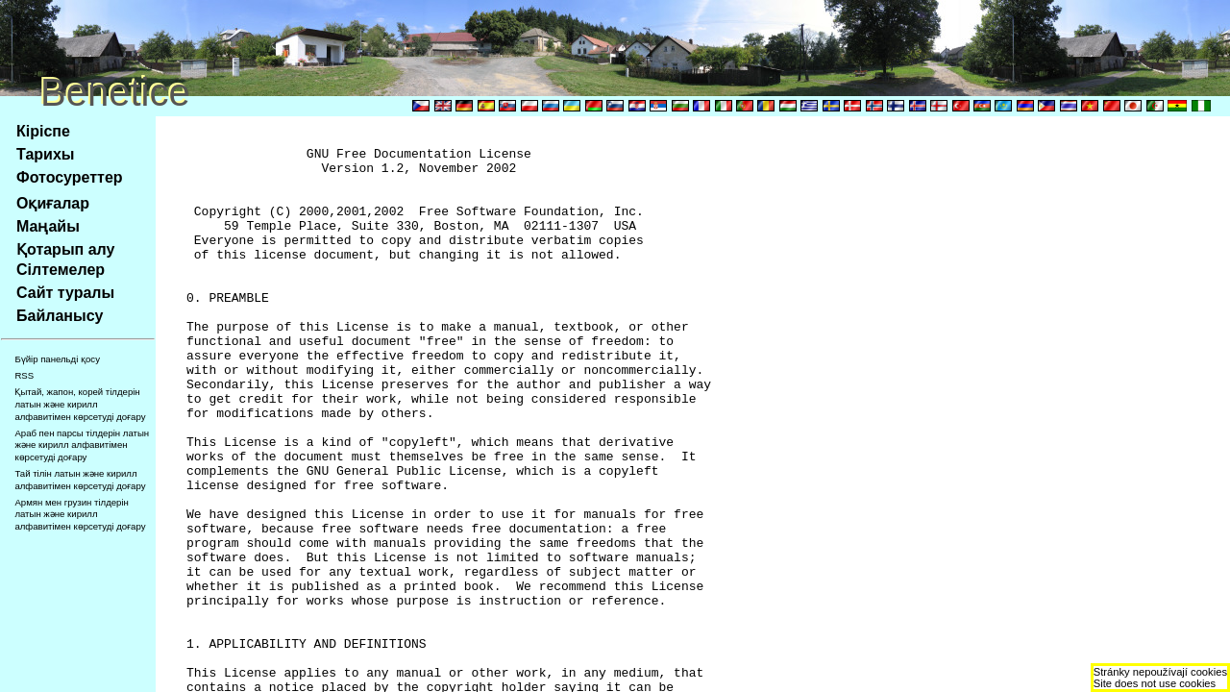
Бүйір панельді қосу (57, 359)
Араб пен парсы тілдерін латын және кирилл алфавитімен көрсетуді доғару (81, 445)
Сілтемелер (60, 269)
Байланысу (59, 316)
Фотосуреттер (69, 177)
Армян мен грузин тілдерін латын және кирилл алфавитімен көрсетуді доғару (79, 514)
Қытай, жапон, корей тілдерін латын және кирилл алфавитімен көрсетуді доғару (79, 404)
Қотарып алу (65, 249)
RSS (24, 375)
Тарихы (45, 154)
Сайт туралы (65, 292)
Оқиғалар (52, 203)
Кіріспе (43, 131)
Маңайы (48, 226)
